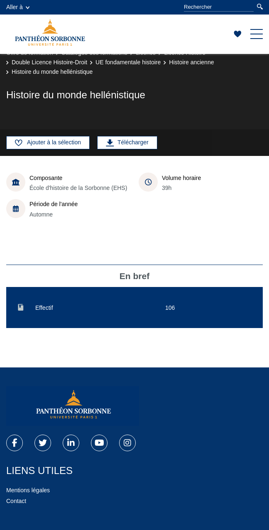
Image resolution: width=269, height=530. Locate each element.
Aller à (17, 7)
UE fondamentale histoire (128, 62)
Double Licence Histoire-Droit (49, 62)
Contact (16, 501)
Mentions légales (28, 490)
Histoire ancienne (191, 62)
